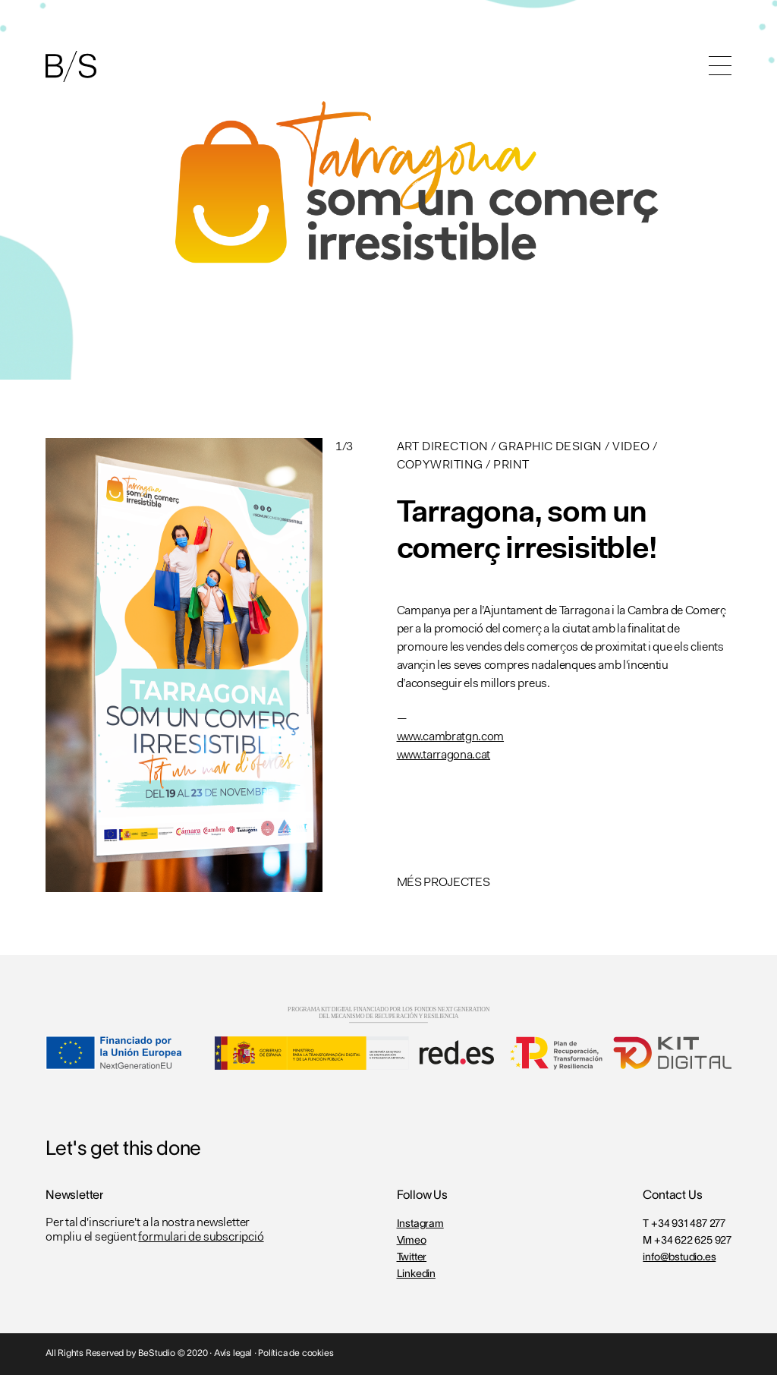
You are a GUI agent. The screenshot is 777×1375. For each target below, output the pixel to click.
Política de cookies (295, 1353)
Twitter (412, 1258)
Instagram (420, 1224)
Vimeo (411, 1241)
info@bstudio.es (679, 1258)
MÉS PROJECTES (443, 883)
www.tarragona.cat (444, 755)
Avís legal (233, 1353)
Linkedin (416, 1274)
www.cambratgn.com (451, 737)
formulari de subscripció (200, 1238)
